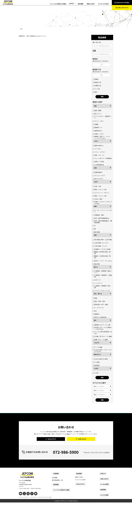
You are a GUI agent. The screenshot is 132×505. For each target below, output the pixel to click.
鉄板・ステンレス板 (99, 189)
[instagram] (27, 496)
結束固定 (96, 365)
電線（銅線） (97, 110)
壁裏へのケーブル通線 (100, 339)
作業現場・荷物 (98, 215)
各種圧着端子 (97, 172)
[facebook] (30, 496)
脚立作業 (96, 264)
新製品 (95, 79)
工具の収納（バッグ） (100, 246)
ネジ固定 (96, 362)
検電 (95, 298)
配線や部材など (98, 145)
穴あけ (96, 182)
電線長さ (96, 314)
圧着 (95, 168)
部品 (95, 92)
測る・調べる (98, 294)
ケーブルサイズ (98, 307)
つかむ (96, 141)
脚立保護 (96, 232)
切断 (95, 106)
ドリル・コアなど (99, 152)
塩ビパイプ (97, 113)
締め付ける (97, 354)
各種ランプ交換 (98, 161)
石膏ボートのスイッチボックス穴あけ (102, 202)
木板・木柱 (97, 186)
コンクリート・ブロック (101, 192)
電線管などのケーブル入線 (101, 325)
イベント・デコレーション (101, 290)
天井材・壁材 (97, 199)
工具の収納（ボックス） (101, 243)
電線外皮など (97, 130)
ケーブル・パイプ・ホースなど (102, 211)
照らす (96, 267)
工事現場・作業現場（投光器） (101, 286)
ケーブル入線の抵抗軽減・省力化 (102, 332)
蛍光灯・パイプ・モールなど (102, 261)
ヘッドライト (97, 283)
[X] (23, 496)
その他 (96, 368)
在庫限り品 (97, 85)
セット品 (96, 89)
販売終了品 (97, 82)
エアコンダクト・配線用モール (102, 117)
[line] (33, 496)
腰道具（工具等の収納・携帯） (101, 257)
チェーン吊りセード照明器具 (102, 158)
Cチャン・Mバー (98, 121)
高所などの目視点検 (99, 317)
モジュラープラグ (99, 175)
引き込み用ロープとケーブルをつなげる (102, 350)
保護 (95, 206)
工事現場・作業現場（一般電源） (102, 276)
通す (95, 320)
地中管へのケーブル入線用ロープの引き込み (102, 328)
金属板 (95, 124)
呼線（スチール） (99, 155)
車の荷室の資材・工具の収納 (102, 239)
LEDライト (97, 280)
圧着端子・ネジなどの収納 (101, 249)
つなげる (96, 343)
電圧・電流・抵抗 (99, 301)
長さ (95, 311)
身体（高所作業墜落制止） (101, 218)
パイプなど (97, 149)
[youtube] (20, 496)
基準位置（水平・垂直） (101, 304)
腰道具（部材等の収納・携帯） (101, 252)
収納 (95, 235)
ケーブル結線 (97, 347)
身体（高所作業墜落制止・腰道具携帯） (102, 221)
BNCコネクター (98, 179)
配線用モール (97, 127)
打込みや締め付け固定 (100, 359)
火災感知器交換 (98, 165)
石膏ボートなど (98, 134)
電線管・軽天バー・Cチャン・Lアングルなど (101, 137)
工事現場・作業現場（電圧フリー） (102, 271)
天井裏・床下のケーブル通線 (102, 336)
